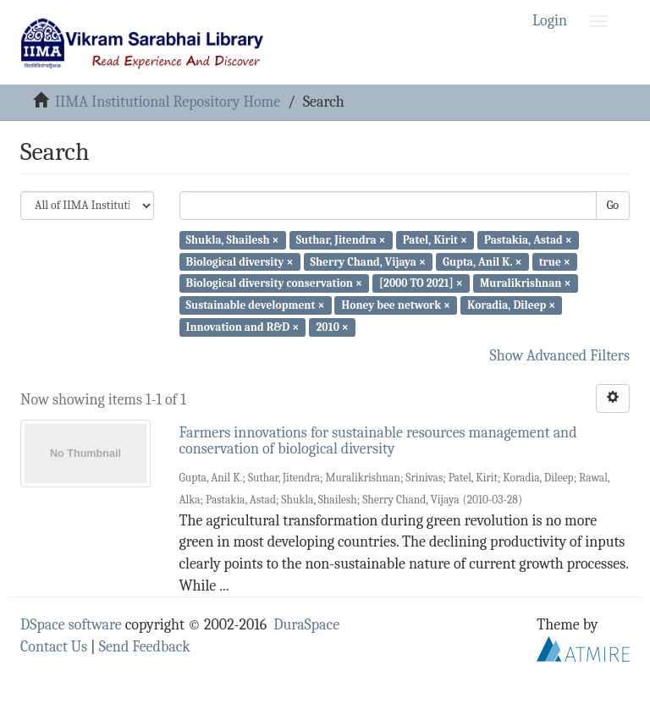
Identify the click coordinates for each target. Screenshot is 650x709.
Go (613, 205)
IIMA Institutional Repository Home (167, 102)
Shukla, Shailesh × (232, 240)
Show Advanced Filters (560, 356)
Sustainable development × (255, 305)
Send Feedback (144, 647)
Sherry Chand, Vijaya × (368, 261)
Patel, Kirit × (435, 240)
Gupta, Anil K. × (482, 261)
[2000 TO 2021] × (421, 283)
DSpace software (71, 625)
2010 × (332, 327)
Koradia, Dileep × (511, 305)
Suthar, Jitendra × (341, 240)
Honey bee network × (396, 305)
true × (554, 261)
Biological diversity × (240, 261)
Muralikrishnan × (525, 283)
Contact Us (53, 647)
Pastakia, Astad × (528, 240)
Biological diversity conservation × (274, 283)
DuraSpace (306, 625)
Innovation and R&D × (243, 327)
